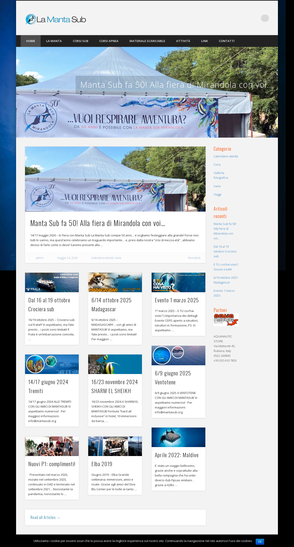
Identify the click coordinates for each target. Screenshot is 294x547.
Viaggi (217, 194)
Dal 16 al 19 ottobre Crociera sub (225, 251)
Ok (260, 541)
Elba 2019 (102, 463)
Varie (118, 258)
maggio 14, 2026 (67, 258)
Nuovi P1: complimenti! (51, 463)
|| (270, 127)
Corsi (217, 164)
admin (40, 258)
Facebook (256, 18)
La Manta (54, 41)
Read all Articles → (46, 517)
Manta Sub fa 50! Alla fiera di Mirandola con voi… (176, 84)
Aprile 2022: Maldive (177, 455)
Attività (183, 41)
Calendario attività (102, 258)
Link (204, 41)
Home (30, 41)
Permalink (194, 258)
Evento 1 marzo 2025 (177, 300)
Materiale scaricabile (147, 41)
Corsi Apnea (109, 41)
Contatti (227, 41)
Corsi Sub (80, 41)
